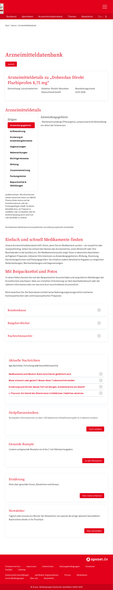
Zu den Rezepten (93, 460)
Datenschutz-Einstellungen (17, 575)
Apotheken (27, 16)
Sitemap (22, 569)
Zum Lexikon (95, 429)
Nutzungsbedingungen (70, 566)
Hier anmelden (94, 530)
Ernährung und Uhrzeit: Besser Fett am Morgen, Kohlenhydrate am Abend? (47, 386)
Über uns (34, 578)
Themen (72, 16)
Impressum (31, 566)
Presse (67, 575)
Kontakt (8, 569)
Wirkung (14, 164)
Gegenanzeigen (18, 146)
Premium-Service (12, 566)
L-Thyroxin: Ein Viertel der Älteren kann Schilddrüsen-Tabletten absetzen (46, 393)
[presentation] (106, 16)
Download (90, 566)
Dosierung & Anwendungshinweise (21, 139)
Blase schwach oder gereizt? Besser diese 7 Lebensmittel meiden (42, 380)
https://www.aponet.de (97, 559)
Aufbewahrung (17, 131)
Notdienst (11, 16)
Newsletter (87, 16)
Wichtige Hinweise (19, 158)
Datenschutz (48, 566)
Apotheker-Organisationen (46, 575)
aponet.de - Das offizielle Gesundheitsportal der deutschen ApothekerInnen (25, 8)
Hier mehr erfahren (92, 495)
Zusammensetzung (20, 170)
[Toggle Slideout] (105, 7)
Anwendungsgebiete (20, 125)
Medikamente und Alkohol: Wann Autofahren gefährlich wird (40, 373)
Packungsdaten (18, 176)
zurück (11, 64)
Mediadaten (82, 575)
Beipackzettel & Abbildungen (18, 183)
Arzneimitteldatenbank (50, 16)
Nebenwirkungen (18, 152)
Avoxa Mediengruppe (14, 578)
